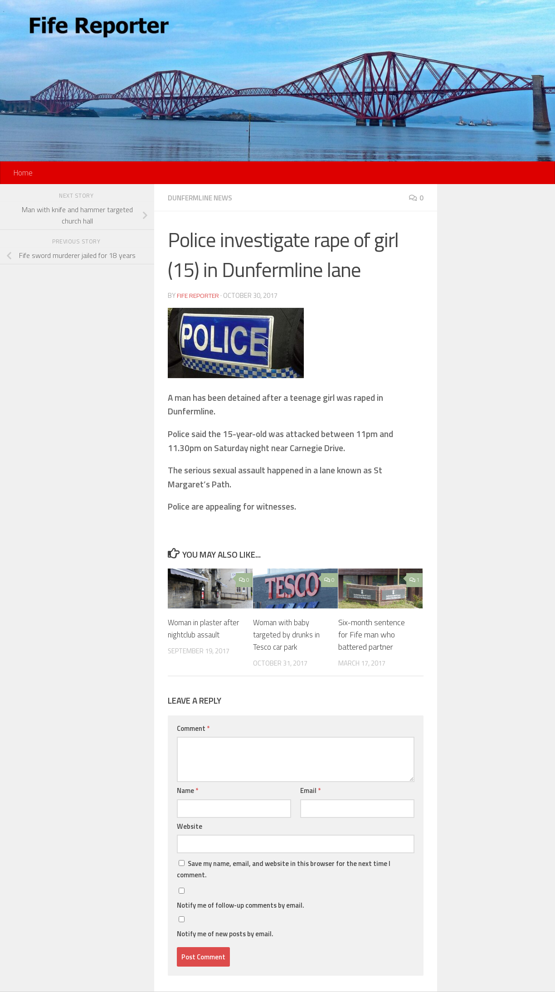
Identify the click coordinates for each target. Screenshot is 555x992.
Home (23, 173)
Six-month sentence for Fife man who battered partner (371, 634)
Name (187, 790)
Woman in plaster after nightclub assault (205, 628)
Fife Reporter (199, 295)
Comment (193, 728)
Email (310, 790)
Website (189, 826)
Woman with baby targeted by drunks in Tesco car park (288, 634)
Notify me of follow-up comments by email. (240, 905)
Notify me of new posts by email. (225, 934)
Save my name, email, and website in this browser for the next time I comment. (283, 869)
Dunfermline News (203, 198)
